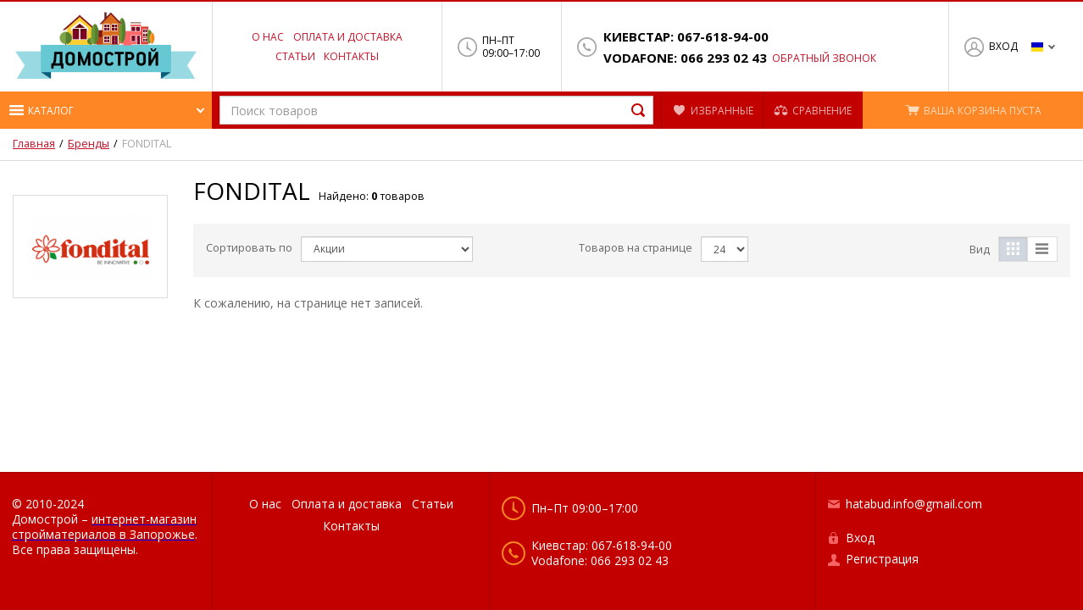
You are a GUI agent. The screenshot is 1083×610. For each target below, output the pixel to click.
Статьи (295, 56)
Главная (34, 144)
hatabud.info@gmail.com (914, 504)
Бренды (88, 144)
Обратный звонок (824, 58)
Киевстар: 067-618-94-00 (686, 37)
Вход (1003, 46)
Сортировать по (249, 248)
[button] (106, 110)
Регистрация (882, 559)
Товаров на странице (635, 248)
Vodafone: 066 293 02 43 (685, 58)
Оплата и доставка (348, 37)
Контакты (351, 56)
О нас (268, 37)
